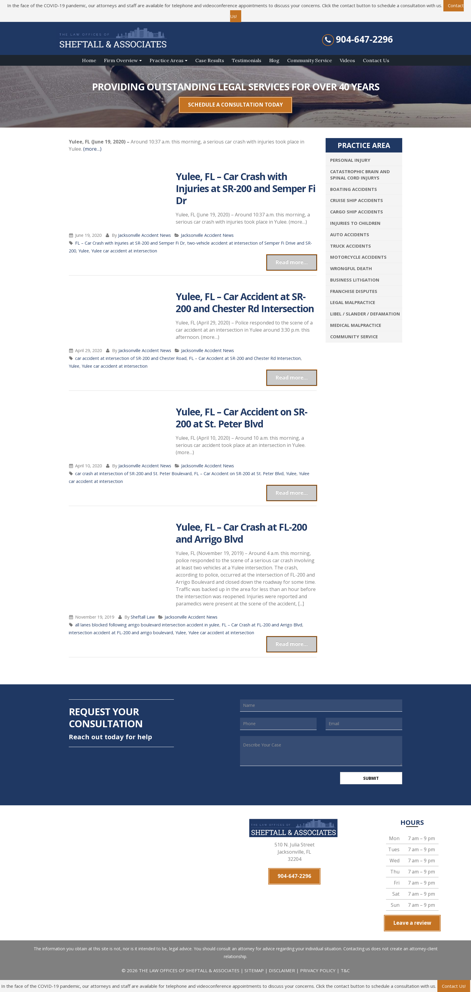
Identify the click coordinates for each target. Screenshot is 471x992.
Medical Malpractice (355, 325)
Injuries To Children (355, 223)
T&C (345, 972)
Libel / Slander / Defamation (365, 314)
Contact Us (376, 60)
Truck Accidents (350, 246)
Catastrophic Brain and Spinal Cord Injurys (360, 174)
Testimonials (246, 60)
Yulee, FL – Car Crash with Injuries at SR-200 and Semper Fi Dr (245, 188)
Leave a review (412, 924)
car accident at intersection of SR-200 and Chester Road (131, 358)
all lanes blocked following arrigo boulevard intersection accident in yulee (147, 625)
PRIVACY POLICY (318, 972)
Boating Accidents (353, 189)
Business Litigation (354, 280)
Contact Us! (454, 986)
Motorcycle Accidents (358, 257)
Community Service (309, 60)
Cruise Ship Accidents (356, 200)
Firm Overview (121, 60)
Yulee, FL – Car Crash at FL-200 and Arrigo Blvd (241, 532)
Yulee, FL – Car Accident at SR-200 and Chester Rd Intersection (245, 302)
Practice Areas (167, 60)
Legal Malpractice (352, 302)
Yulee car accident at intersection (124, 251)
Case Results (209, 60)
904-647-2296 (364, 39)
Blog (274, 60)
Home (89, 60)
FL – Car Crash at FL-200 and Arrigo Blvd (262, 625)
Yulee (83, 251)
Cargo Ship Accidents (356, 212)
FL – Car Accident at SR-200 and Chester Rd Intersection (245, 358)
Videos (347, 60)
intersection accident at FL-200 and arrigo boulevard (121, 632)
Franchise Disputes (353, 291)
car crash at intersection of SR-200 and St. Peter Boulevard (133, 473)
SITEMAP (255, 972)
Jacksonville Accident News (144, 235)
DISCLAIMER (282, 972)
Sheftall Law (143, 617)
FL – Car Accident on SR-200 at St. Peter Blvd (239, 473)
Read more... (291, 262)
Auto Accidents (349, 234)
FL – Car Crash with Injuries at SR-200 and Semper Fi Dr (130, 243)
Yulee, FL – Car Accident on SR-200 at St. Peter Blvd (241, 417)
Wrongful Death (351, 268)
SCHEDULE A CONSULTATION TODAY (235, 104)
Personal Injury (350, 160)
